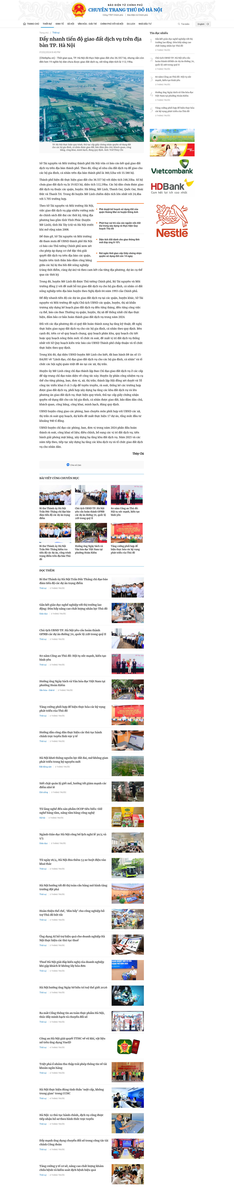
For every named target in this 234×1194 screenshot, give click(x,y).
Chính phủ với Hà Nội (111, 24)
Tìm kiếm (183, 24)
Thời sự (47, 24)
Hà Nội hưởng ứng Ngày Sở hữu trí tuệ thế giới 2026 (73, 987)
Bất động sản (45, 767)
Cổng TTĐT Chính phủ (113, 15)
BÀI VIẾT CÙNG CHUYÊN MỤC (59, 478)
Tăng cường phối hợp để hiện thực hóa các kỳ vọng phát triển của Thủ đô (125, 549)
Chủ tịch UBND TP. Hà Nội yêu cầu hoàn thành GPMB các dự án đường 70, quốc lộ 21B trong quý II (90, 513)
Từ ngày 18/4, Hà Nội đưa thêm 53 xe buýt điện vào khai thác (72, 861)
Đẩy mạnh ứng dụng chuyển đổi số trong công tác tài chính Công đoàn (73, 1142)
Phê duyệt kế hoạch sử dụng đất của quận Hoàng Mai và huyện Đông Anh (118, 210)
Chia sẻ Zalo (73, 465)
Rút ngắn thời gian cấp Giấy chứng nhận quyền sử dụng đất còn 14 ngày (120, 255)
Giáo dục (43, 613)
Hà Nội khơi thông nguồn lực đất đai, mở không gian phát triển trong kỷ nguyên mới (73, 759)
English (203, 24)
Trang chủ (31, 24)
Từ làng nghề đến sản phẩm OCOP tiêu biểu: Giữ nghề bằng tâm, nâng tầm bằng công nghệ (70, 810)
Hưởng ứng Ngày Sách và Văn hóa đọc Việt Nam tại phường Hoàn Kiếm (89, 549)
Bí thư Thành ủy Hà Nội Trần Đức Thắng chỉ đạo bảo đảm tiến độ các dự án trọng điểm (54, 513)
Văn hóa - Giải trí (87, 24)
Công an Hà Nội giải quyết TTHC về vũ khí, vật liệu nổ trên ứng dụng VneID (72, 1040)
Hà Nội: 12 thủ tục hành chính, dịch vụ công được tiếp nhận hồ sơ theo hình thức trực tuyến (71, 1117)
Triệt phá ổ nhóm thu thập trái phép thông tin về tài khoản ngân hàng (73, 1066)
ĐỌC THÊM (46, 570)
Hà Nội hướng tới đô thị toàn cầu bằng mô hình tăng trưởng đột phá (73, 887)
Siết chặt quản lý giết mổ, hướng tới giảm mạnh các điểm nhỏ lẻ (72, 785)
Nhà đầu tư (145, 24)
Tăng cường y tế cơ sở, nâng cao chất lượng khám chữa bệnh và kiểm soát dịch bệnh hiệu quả (71, 1168)
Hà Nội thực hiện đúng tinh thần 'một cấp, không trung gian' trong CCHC (71, 1091)
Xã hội (70, 24)
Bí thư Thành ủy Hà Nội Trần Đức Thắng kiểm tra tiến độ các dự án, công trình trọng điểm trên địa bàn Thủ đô (55, 553)
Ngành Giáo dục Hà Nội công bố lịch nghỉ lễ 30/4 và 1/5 (72, 836)
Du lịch (131, 24)
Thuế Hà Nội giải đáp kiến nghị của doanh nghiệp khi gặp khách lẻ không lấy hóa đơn (71, 964)
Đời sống (43, 792)
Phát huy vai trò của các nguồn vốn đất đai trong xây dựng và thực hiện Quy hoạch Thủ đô (120, 226)
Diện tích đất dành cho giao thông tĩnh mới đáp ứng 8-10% (119, 241)
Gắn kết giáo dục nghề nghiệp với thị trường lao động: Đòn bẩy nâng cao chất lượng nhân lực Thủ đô (73, 606)
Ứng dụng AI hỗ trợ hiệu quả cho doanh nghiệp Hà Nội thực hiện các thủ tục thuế (72, 938)
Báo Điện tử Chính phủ (137, 15)
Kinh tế (60, 24)
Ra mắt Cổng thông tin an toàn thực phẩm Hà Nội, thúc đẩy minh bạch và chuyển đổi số (72, 1015)
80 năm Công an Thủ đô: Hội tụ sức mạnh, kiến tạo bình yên (125, 511)
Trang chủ (44, 32)
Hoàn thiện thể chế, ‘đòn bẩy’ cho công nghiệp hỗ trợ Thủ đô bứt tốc (71, 912)
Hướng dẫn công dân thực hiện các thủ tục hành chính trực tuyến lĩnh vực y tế (70, 734)
